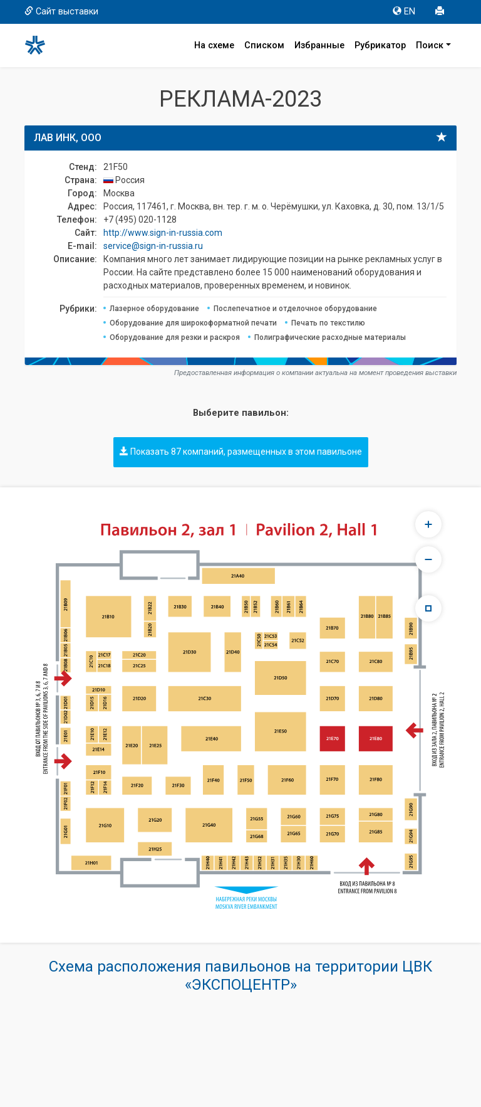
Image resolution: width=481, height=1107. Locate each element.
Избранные (319, 45)
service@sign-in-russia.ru (153, 246)
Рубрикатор (380, 45)
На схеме (214, 45)
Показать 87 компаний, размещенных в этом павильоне (241, 452)
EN (404, 11)
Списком (264, 45)
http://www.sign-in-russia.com (162, 233)
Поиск (429, 45)
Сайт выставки (61, 11)
